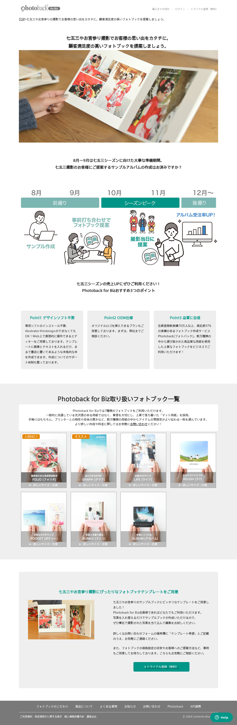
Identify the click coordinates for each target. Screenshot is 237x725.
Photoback (175, 706)
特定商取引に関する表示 (48, 716)
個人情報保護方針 (74, 716)
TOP (22, 19)
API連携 (195, 706)
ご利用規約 (26, 716)
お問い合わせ (139, 424)
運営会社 (92, 716)
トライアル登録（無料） (204, 9)
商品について (84, 706)
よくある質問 (108, 706)
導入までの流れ (161, 9)
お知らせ (130, 706)
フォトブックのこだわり (52, 706)
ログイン (180, 9)
